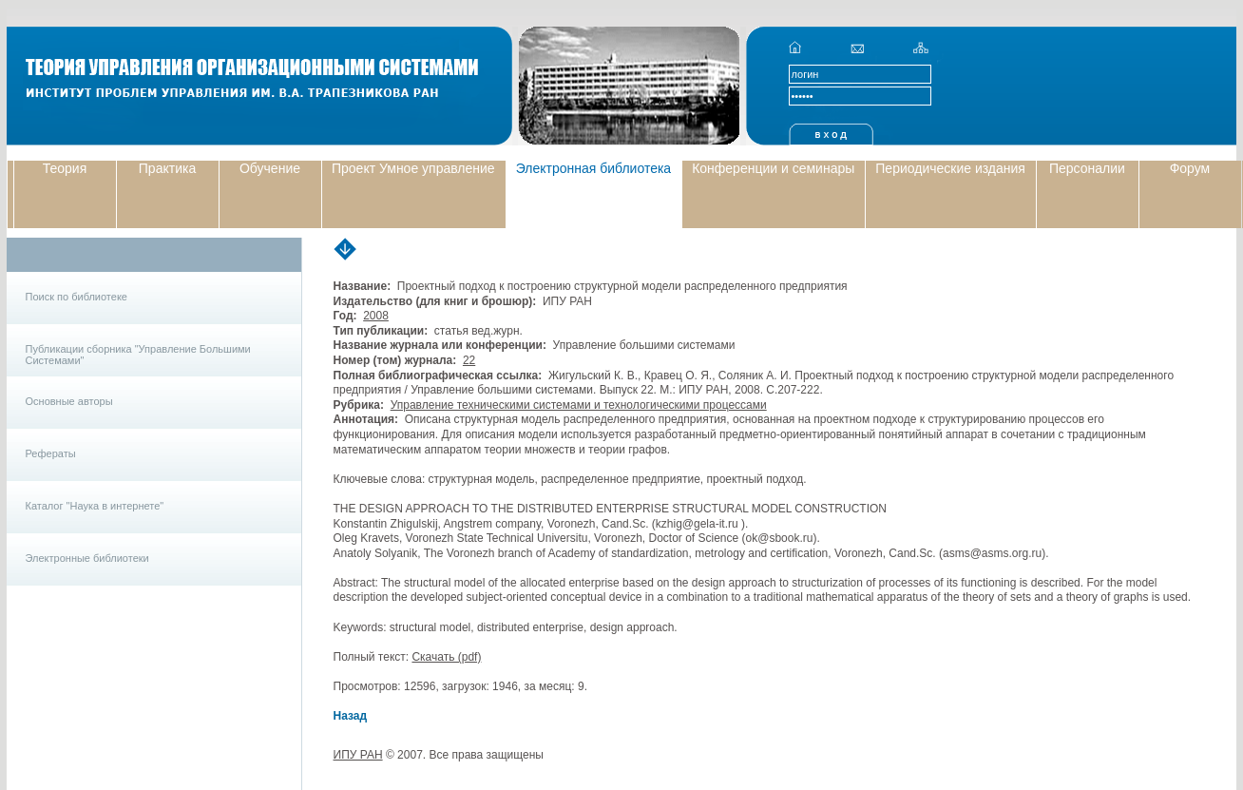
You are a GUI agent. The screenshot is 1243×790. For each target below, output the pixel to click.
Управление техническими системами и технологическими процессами (579, 405)
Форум (1190, 168)
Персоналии (1087, 168)
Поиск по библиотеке (76, 296)
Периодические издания (950, 168)
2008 (376, 315)
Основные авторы (69, 401)
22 (469, 360)
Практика (167, 168)
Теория (65, 168)
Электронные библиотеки (87, 558)
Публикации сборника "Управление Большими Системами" (138, 354)
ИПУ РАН (358, 754)
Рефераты (51, 453)
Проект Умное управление (413, 168)
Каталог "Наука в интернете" (95, 505)
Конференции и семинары (773, 168)
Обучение (269, 168)
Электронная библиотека (594, 168)
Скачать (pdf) (446, 657)
